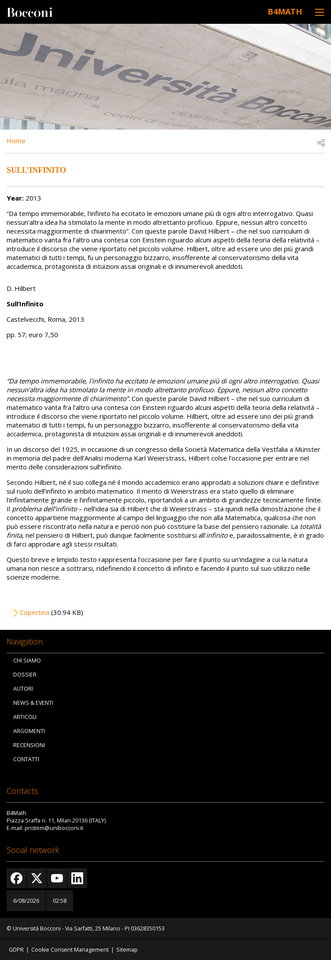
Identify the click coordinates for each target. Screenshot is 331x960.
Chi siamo (27, 660)
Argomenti (29, 731)
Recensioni (29, 745)
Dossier (25, 674)
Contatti (26, 759)
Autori (23, 688)
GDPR (16, 949)
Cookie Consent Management (70, 949)
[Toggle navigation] (319, 12)
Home (16, 140)
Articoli (25, 717)
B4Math (285, 11)
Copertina (34, 612)
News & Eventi (33, 703)
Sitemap (127, 949)
